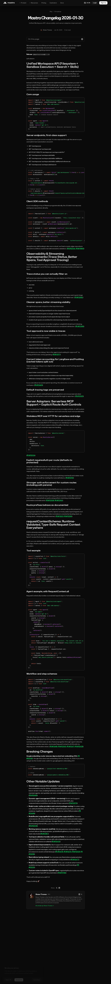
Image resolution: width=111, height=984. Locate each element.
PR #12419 (59, 852)
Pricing (43, 3)
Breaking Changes (39, 751)
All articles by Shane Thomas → (45, 905)
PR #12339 (50, 500)
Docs (62, 3)
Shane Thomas (41, 894)
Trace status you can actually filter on (46, 274)
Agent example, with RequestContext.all (47, 591)
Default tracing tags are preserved (45, 390)
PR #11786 (62, 873)
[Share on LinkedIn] (59, 888)
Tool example (33, 550)
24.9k (87, 3)
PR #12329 (76, 852)
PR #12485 (33, 795)
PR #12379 (73, 803)
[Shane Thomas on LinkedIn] (79, 894)
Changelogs (57, 11)
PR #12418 (53, 746)
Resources (34, 3)
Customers (53, 3)
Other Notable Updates (43, 781)
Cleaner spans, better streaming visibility (48, 302)
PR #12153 (69, 478)
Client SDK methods (37, 201)
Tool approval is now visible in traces (45, 331)
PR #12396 (80, 326)
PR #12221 (59, 516)
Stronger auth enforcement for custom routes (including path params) (51, 483)
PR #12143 (59, 500)
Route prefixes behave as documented (47, 505)
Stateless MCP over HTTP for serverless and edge (53, 416)
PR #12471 (70, 746)
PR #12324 (31, 455)
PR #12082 (79, 297)
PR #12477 (75, 859)
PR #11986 (80, 248)
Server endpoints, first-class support (46, 135)
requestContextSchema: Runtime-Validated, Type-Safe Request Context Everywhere (53, 524)
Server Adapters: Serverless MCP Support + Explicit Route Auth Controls (53, 403)
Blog (51, 11)
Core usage (32, 94)
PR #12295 (68, 516)
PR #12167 (44, 834)
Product (23, 3)
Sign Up (103, 3)
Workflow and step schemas (41, 674)
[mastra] (9, 2)
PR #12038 (33, 826)
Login (95, 3)
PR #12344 (71, 248)
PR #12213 (67, 852)
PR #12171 (56, 354)
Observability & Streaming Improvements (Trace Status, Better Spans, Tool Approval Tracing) (51, 257)
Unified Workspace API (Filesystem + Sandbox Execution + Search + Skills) (52, 65)
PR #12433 (56, 841)
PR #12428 (79, 746)
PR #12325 (79, 396)
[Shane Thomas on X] (81, 894)
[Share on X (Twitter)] (56, 888)
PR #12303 (62, 746)
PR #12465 (38, 385)
